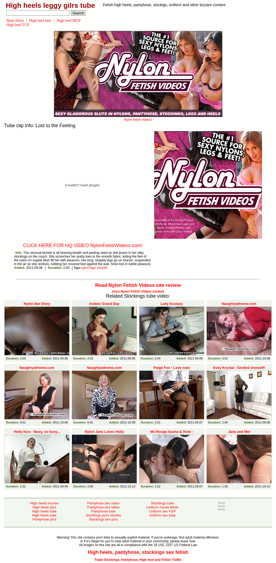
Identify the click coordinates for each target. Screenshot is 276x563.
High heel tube (40, 21)
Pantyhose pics (44, 519)
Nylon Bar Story (37, 304)
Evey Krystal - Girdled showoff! (239, 368)
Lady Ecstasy (171, 304)
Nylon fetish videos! (138, 118)
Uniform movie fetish (162, 507)
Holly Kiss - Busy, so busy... (37, 432)
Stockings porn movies (103, 515)
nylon (85, 268)
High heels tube (44, 511)
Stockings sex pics (103, 519)
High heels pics (44, 507)
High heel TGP (17, 25)
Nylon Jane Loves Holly (104, 432)
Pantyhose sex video (103, 503)
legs (93, 268)
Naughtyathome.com (239, 304)
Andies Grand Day (104, 304)
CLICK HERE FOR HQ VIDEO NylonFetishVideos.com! (83, 245)
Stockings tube (162, 503)
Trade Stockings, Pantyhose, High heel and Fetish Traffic (137, 560)
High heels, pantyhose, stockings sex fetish (138, 552)
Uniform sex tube (162, 515)
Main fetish (15, 21)
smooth (102, 268)
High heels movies (44, 503)
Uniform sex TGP (162, 511)
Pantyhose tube (103, 511)
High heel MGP (69, 21)
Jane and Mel (239, 432)
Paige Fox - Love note (172, 368)
